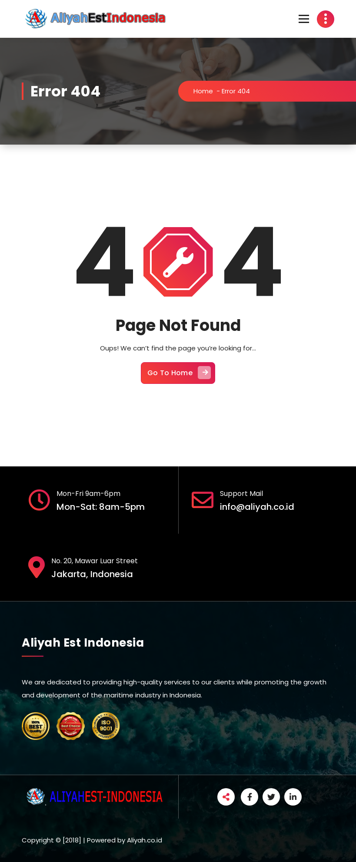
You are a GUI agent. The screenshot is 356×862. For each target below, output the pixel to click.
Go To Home (179, 372)
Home (203, 91)
